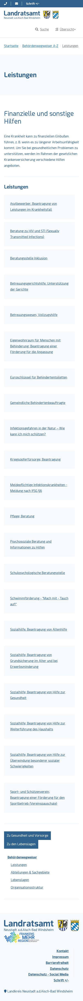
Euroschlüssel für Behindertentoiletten (38, 377)
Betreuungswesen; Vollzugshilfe (33, 315)
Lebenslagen (20, 880)
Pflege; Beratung (22, 516)
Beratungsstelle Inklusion (28, 258)
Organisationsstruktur (27, 887)
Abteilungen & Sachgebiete (30, 872)
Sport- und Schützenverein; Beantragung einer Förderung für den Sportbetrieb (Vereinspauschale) (37, 798)
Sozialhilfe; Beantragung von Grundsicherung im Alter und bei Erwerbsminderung (34, 661)
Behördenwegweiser (22, 857)
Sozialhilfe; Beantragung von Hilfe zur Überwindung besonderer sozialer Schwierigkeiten (37, 760)
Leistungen (19, 865)
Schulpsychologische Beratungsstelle (37, 573)
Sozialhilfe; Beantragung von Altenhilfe (38, 629)
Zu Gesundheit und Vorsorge (27, 835)
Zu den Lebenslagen (21, 844)
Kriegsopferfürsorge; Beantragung (35, 459)
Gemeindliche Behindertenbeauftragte (37, 403)
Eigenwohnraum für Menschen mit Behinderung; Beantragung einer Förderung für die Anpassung (35, 346)
